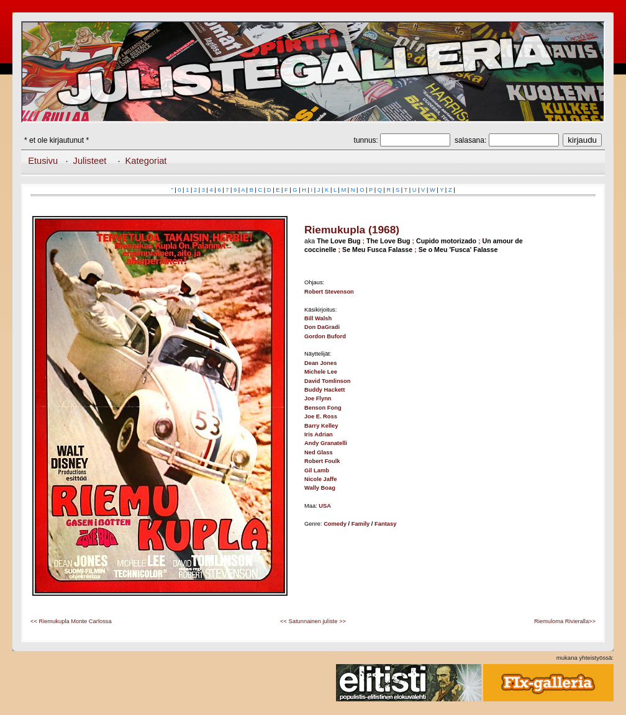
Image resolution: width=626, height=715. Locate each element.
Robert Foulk (322, 461)
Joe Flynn (318, 398)
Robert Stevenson (329, 292)
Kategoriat (146, 161)
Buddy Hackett (324, 390)
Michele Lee (320, 372)
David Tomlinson (327, 381)
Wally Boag (319, 488)
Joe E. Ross (320, 416)
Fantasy (385, 524)
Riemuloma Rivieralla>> (565, 621)
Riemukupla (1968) (351, 229)
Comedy (335, 524)
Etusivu (43, 161)
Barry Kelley (321, 426)
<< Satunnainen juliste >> (313, 621)
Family (361, 524)
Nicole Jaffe (320, 479)
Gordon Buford (325, 336)
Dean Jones (320, 363)
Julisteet (90, 161)
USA (325, 506)
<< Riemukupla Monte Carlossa (71, 621)
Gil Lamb (316, 470)
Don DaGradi (322, 327)
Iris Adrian (318, 434)
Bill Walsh (318, 318)
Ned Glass (318, 452)
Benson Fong (323, 408)
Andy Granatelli (325, 443)
